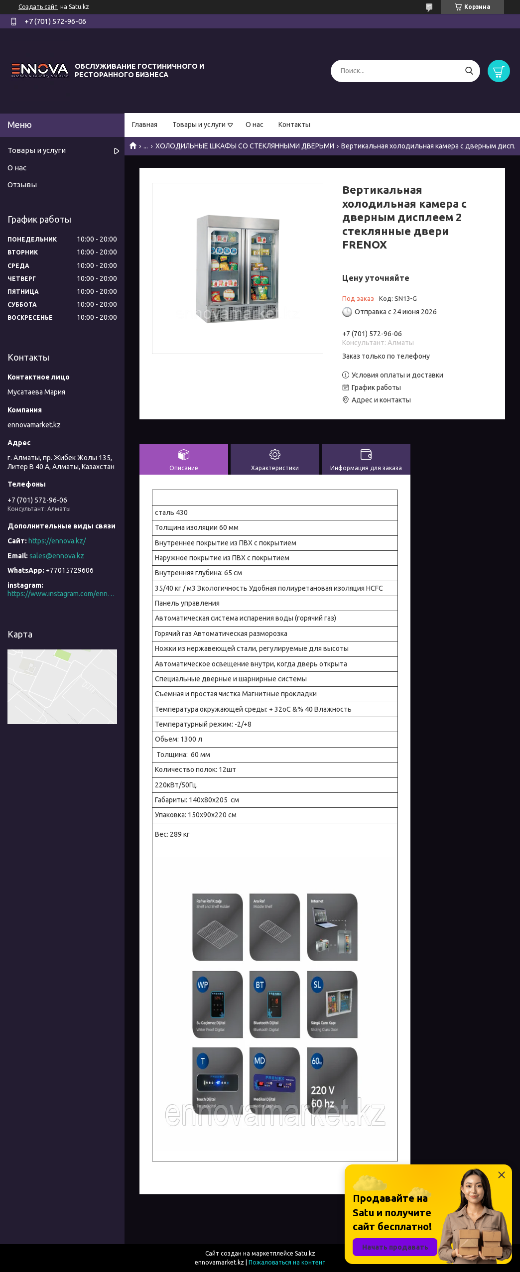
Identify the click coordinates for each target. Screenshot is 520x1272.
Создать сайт (38, 6)
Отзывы (22, 184)
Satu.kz (305, 1253)
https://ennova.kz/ (57, 541)
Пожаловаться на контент (287, 1262)
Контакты (294, 124)
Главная (144, 124)
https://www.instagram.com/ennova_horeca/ (62, 594)
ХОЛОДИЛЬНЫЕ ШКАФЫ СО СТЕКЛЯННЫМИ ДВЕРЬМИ (244, 146)
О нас (254, 124)
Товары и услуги (199, 124)
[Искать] (469, 71)
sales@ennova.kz (56, 556)
